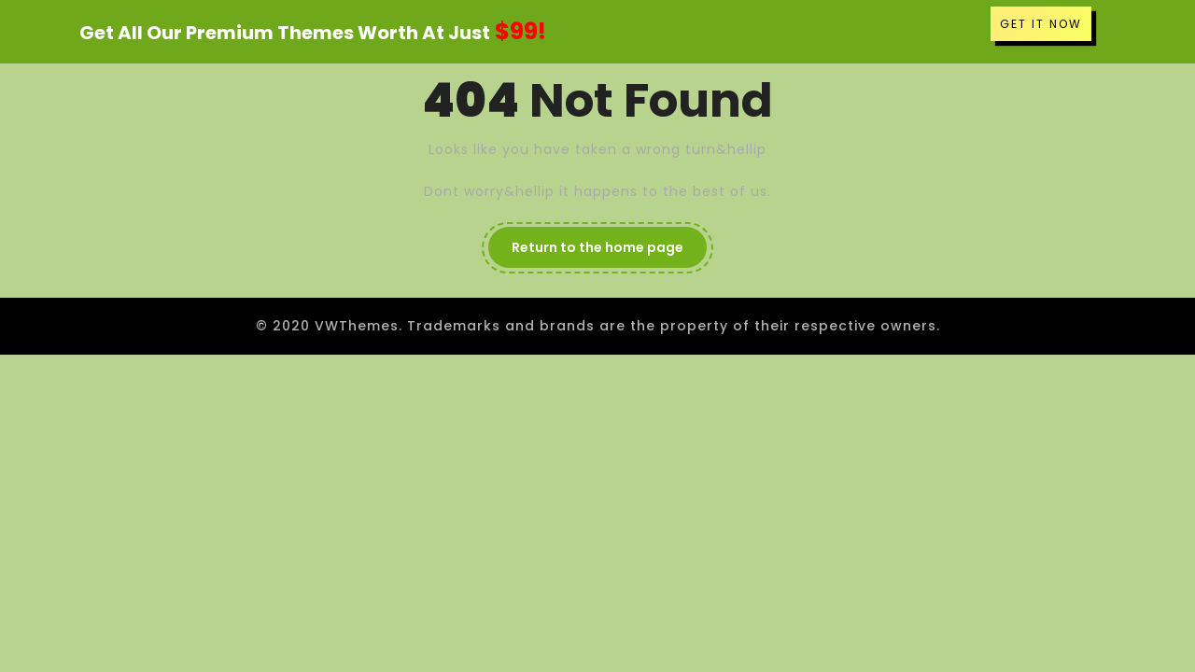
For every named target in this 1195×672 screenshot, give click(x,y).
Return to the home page (597, 247)
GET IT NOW (1041, 24)
